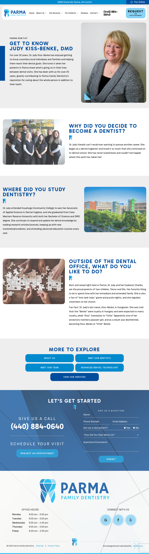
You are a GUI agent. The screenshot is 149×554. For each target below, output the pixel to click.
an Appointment (135, 13)
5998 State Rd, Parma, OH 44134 (74, 2)
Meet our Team (49, 367)
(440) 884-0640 (111, 13)
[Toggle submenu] (45, 13)
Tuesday (16, 518)
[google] (105, 520)
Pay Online (137, 2)
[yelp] (130, 520)
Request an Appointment (37, 453)
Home (31, 13)
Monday (16, 514)
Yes (127, 427)
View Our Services (74, 377)
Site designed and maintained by (122, 545)
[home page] (15, 13)
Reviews (84, 13)
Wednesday (18, 522)
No (136, 427)
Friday (15, 530)
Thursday (17, 526)
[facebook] (118, 520)
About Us (41, 13)
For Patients (72, 13)
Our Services (56, 13)
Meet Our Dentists (99, 358)
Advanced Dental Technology (99, 367)
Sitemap (40, 546)
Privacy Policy (54, 546)
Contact (95, 13)
